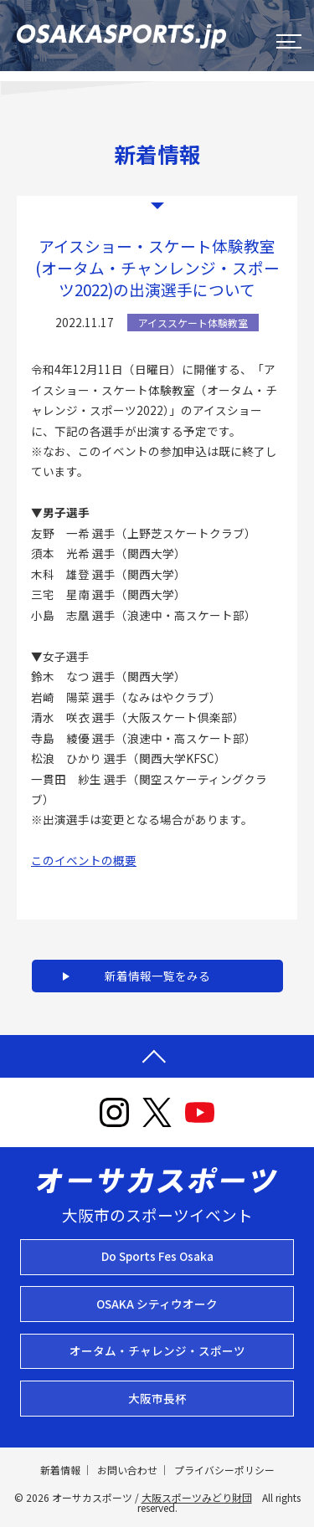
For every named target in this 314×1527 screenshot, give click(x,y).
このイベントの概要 (83, 860)
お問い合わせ (127, 1470)
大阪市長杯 (157, 1398)
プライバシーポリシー (224, 1470)
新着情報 (60, 1470)
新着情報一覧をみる (157, 975)
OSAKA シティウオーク (157, 1303)
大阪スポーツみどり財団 (197, 1497)
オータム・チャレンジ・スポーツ (157, 1350)
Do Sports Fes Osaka (157, 1256)
